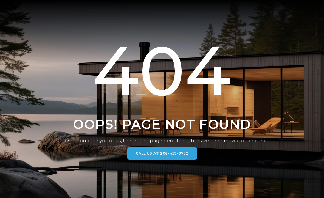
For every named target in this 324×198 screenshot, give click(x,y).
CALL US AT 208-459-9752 (162, 153)
